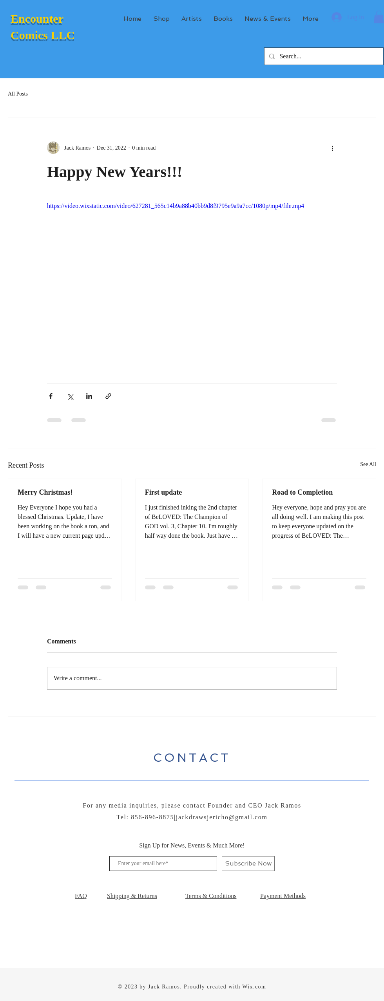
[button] (378, 17)
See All (368, 464)
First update (163, 492)
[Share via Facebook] (50, 396)
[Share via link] (108, 396)
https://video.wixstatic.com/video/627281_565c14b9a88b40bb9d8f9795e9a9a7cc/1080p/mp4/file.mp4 (175, 205)
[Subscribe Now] (248, 863)
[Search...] (323, 56)
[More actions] (332, 147)
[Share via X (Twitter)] (70, 396)
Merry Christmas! (45, 492)
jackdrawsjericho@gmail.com (222, 817)
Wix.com (254, 987)
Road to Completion (302, 492)
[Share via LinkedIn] (89, 396)
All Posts (18, 94)
